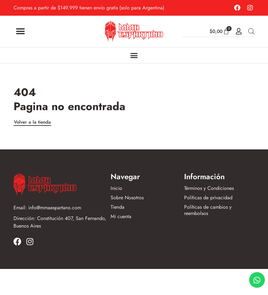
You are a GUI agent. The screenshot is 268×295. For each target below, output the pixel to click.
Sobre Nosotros (127, 198)
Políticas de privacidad (208, 198)
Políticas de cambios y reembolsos (208, 210)
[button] (21, 31)
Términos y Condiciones (209, 188)
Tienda (117, 207)
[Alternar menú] (134, 55)
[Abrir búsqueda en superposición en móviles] (251, 31)
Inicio (116, 188)
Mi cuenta (121, 216)
